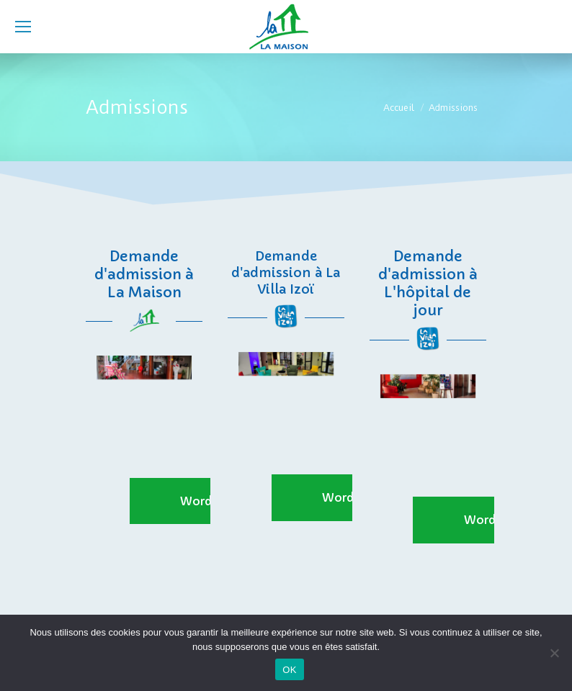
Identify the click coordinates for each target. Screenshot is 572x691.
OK (289, 669)
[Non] (554, 653)
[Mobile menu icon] (23, 26)
